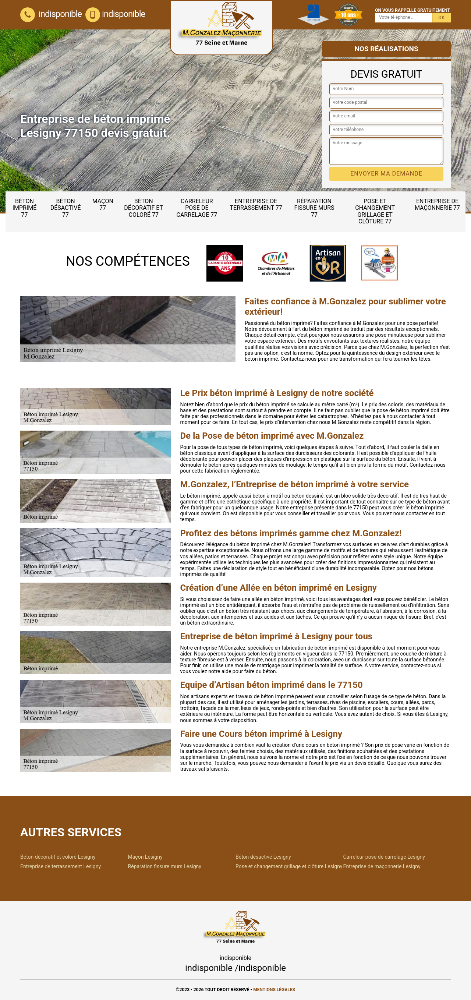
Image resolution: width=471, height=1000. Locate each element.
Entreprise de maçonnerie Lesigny (382, 866)
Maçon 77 (102, 204)
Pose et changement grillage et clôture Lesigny (289, 866)
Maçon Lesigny (145, 857)
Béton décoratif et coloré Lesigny (57, 857)
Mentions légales (274, 989)
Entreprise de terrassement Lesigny (60, 866)
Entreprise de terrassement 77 (256, 204)
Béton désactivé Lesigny (263, 857)
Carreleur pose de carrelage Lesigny (384, 857)
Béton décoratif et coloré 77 (143, 208)
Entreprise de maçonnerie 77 (437, 204)
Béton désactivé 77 (65, 208)
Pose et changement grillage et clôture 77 (375, 211)
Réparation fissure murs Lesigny (164, 866)
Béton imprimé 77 (25, 208)
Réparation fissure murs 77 (314, 208)
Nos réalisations (386, 49)
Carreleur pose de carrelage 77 (197, 208)
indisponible (51, 14)
